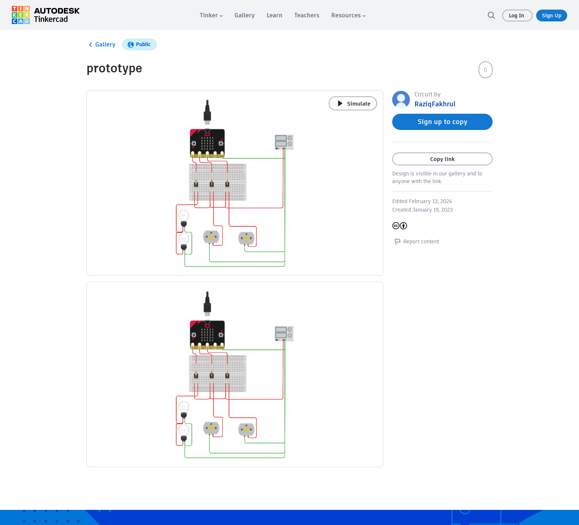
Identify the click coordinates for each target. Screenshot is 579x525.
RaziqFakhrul (435, 104)
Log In (517, 15)
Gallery (101, 44)
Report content (415, 241)
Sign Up (551, 15)
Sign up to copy (442, 121)
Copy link (442, 159)
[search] (491, 15)
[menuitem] (211, 15)
